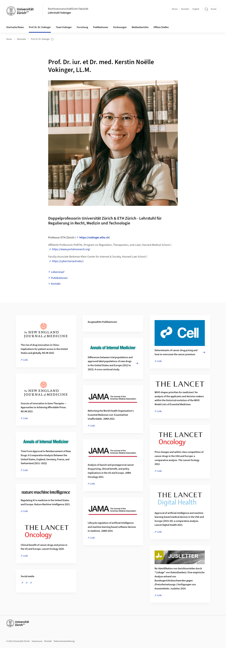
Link (25, 360)
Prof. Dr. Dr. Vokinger (42, 39)
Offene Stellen (161, 27)
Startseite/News (15, 27)
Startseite (21, 39)
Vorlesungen (120, 27)
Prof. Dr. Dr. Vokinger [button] (40, 27)
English (196, 9)
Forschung (82, 27)
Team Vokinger (64, 27)
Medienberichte (140, 27)
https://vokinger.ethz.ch (94, 238)
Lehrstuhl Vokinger (59, 13)
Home (175, 9)
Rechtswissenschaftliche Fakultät (68, 9)
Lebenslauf (57, 272)
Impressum (37, 641)
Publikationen (100, 27)
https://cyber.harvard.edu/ (67, 261)
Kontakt (185, 9)
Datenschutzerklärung (64, 641)
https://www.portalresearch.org (70, 249)
